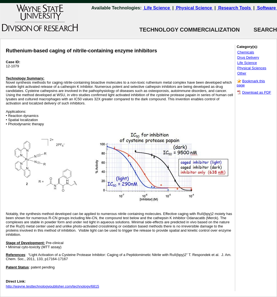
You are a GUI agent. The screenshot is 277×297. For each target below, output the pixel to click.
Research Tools (234, 8)
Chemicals (245, 52)
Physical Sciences (251, 68)
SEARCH (258, 30)
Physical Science (194, 8)
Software (266, 8)
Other (242, 73)
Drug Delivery (248, 57)
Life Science (157, 8)
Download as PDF (256, 92)
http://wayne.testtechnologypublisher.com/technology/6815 (52, 286)
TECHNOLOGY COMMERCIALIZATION (189, 30)
